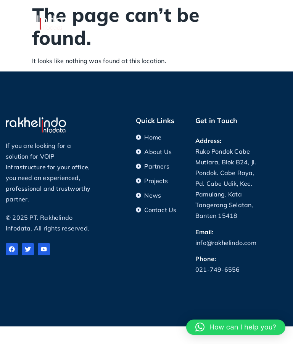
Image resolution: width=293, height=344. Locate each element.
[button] (281, 14)
